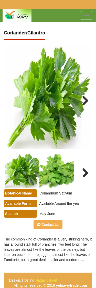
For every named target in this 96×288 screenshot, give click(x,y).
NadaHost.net (46, 280)
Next (82, 100)
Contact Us (48, 224)
